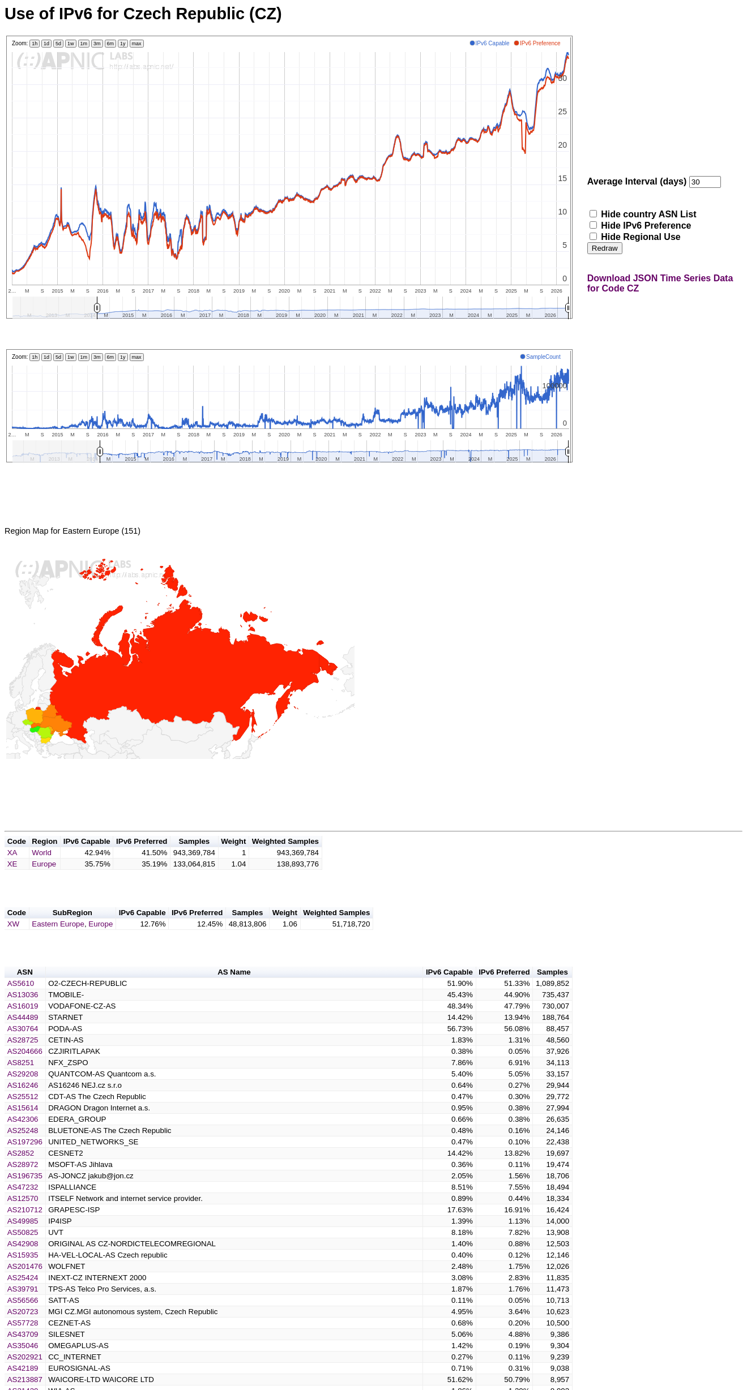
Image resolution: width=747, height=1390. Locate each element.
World (42, 866)
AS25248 (23, 1151)
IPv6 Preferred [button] (141, 855)
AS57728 (23, 1343)
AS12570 (23, 1219)
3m (97, 43)
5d (58, 43)
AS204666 (24, 1071)
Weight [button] (233, 855)
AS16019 (23, 1026)
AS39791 (23, 1309)
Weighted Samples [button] (285, 855)
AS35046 (23, 1366)
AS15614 (23, 1128)
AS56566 (23, 1320)
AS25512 (23, 1117)
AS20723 (23, 1332)
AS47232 (23, 1207)
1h (34, 43)
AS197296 (24, 1162)
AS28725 (23, 1060)
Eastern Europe (58, 941)
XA (12, 866)
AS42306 (23, 1139)
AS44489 (23, 1037)
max (137, 43)
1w (70, 43)
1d (46, 43)
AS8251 (20, 1083)
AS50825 (23, 1253)
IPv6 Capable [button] (86, 855)
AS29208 (23, 1094)
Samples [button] (194, 855)
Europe (44, 877)
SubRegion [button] (72, 929)
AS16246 (23, 1105)
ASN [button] (25, 992)
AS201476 (24, 1286)
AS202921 (24, 1377)
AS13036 (23, 1015)
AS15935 (23, 1275)
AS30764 (23, 1049)
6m (110, 43)
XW (13, 941)
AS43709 (23, 1354)
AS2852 (20, 1173)
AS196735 (24, 1196)
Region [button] (44, 855)
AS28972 (23, 1185)
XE (12, 877)
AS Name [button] (234, 992)
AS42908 (23, 1264)
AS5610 (20, 1003)
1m (84, 43)
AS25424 (23, 1298)
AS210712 (24, 1230)
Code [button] (16, 855)
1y (123, 43)
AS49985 (23, 1241)
